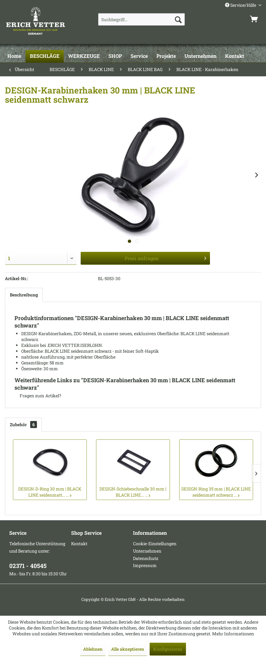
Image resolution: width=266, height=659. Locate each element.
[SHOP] (115, 56)
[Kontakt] (234, 56)
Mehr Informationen (233, 634)
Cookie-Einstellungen (154, 543)
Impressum (145, 565)
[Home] (14, 56)
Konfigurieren (167, 649)
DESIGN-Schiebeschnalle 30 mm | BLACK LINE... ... (132, 492)
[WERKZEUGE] (84, 56)
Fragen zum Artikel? (37, 396)
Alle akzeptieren (127, 649)
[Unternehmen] (200, 56)
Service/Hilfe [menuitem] (241, 5)
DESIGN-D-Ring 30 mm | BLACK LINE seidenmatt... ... (49, 492)
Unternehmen (147, 551)
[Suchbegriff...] (141, 19)
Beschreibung (24, 295)
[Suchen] (178, 19)
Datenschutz (145, 558)
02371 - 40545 (27, 566)
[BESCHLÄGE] (45, 56)
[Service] (139, 56)
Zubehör (23, 424)
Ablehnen (93, 649)
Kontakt (79, 543)
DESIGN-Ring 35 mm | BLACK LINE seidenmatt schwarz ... (216, 492)
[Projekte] (166, 56)
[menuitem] (141, 19)
